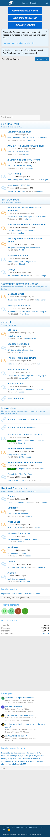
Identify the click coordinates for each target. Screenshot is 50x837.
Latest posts (7, 693)
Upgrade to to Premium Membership (19, 43)
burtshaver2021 (30, 338)
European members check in (18, 502)
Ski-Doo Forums (15, 398)
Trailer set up (12, 364)
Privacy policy (31, 827)
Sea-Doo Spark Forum (19, 132)
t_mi (21, 756)
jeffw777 (22, 764)
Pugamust (45, 502)
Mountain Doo (13, 764)
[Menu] (4, 3)
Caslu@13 (29, 756)
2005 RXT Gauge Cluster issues (19, 152)
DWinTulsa (31, 140)
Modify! (11, 269)
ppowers (21, 594)
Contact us (6, 827)
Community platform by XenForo (22, 834)
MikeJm (22, 352)
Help (41, 827)
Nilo (26, 594)
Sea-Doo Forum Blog (18, 344)
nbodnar (21, 233)
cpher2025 (24, 761)
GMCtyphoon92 (25, 457)
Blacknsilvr (17, 758)
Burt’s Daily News (14, 336)
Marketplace (8, 408)
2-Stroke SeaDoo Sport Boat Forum (26, 224)
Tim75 (21, 250)
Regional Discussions (14, 488)
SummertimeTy (7, 761)
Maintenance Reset (14, 706)
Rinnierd (21, 443)
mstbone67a (24, 378)
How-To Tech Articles (17, 369)
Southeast (12, 508)
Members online (9, 589)
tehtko (46, 633)
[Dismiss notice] (46, 32)
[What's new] (41, 3)
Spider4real (35, 758)
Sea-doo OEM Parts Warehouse (23, 419)
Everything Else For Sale (19, 474)
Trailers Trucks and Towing (22, 358)
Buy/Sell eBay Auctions (20, 448)
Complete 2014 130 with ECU (18, 455)
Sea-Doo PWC (10, 124)
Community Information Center (19, 283)
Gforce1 (22, 264)
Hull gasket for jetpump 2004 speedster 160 (24, 248)
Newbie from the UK (15, 300)
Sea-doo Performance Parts (21, 427)
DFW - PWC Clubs (14, 528)
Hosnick (29, 516)
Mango (43, 276)
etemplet (40, 761)
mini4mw (26, 154)
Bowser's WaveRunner (16, 191)
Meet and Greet (15, 294)
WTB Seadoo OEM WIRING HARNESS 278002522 (27, 138)
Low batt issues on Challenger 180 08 (22, 262)
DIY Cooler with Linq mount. (18, 276)
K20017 (40, 364)
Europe (11, 496)
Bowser (40, 191)
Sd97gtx (44, 180)
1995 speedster (17, 469)
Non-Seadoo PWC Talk (19, 185)
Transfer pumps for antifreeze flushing (22, 539)
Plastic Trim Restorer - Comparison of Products (25, 389)
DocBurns (5, 756)
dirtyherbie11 (39, 756)
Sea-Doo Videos (15, 383)
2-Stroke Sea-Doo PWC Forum (23, 160)
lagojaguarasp (6, 758)
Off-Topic (12, 330)
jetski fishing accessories (17, 579)
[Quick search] (20, 117)
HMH (42, 469)
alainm (28, 219)
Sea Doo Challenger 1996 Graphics (21, 231)
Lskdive (14, 594)
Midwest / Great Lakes (18, 533)
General (6, 322)
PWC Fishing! (14, 173)
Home (4, 830)
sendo (38, 480)
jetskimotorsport (24, 581)
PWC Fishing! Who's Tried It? (18, 180)
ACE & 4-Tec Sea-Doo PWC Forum (25, 146)
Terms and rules (18, 827)
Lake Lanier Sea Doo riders (18, 514)
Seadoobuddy (24, 314)
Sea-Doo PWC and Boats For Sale (24, 434)
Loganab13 (5, 594)
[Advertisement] (25, 87)
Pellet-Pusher (40, 300)
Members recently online (13, 748)
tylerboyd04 (14, 756)
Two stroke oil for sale (15, 480)
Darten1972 (42, 567)
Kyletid (16, 761)
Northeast (12, 547)
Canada (11, 561)
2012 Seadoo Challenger (17, 567)
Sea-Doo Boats (10, 199)
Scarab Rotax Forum (17, 255)
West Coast (13, 522)
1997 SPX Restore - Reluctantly (19, 166)
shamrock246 (34, 594)
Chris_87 (21, 542)
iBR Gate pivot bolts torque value (20, 350)
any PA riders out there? (16, 553)
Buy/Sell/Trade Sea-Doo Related (24, 462)
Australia (11, 573)
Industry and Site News (19, 305)
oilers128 (26, 758)
